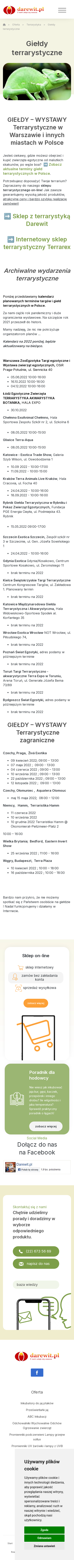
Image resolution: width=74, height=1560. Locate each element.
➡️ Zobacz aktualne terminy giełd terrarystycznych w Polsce (32, 169)
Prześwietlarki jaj (37, 1410)
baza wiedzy (27, 1285)
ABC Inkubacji (37, 1416)
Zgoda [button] (44, 1530)
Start (10, 1543)
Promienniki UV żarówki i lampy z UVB (37, 1446)
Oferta (16, 24)
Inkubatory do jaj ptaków (37, 1403)
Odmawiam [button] (44, 1538)
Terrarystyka (33, 24)
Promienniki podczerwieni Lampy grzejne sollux (37, 1437)
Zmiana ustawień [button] (44, 1546)
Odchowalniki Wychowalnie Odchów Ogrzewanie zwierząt (37, 1425)
